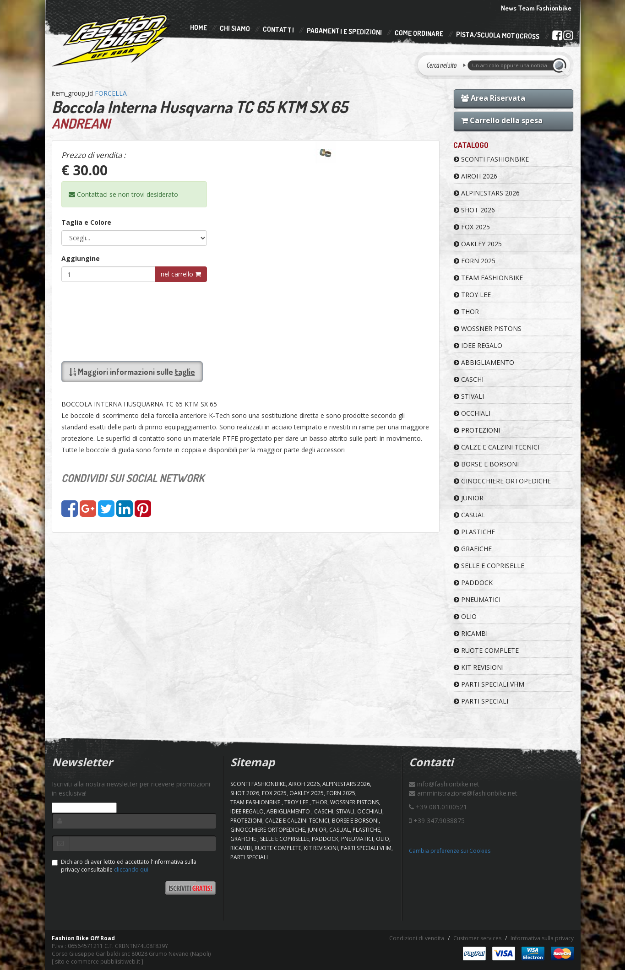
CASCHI (469, 379)
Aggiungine (80, 258)
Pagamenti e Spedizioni (343, 31)
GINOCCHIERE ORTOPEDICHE (502, 481)
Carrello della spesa (502, 120)
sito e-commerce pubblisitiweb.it (97, 961)
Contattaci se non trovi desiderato (123, 194)
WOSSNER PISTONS (488, 328)
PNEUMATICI (477, 599)
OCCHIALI (472, 413)
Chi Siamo (234, 28)
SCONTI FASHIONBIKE (491, 159)
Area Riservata (493, 98)
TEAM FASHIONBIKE (488, 277)
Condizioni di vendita (416, 938)
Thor (466, 311)
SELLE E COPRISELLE (489, 565)
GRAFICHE (473, 548)
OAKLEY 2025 (478, 243)
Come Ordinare (418, 33)
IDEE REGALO (478, 345)
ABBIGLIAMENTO (484, 362)
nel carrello (181, 274)
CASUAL (469, 514)
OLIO (465, 616)
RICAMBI (471, 633)
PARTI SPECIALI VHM (489, 684)
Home (198, 27)
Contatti (277, 30)
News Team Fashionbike (536, 8)
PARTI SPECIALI (481, 701)
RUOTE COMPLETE (486, 650)
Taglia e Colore (86, 222)
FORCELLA (111, 93)
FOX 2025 (472, 226)
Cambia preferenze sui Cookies (449, 851)
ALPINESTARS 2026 (487, 193)
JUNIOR (469, 497)
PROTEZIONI (477, 430)
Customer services (477, 938)
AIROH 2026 (475, 176)
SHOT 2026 (474, 210)
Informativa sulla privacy (542, 938)
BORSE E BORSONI (486, 464)
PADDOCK (473, 582)
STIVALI (469, 396)
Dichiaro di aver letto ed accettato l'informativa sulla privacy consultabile (124, 865)
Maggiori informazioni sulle (132, 372)
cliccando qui (131, 869)
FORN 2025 (474, 260)
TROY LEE (472, 294)
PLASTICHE (474, 531)
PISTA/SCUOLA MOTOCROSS (497, 35)
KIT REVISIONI (479, 667)
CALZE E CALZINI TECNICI (496, 447)
